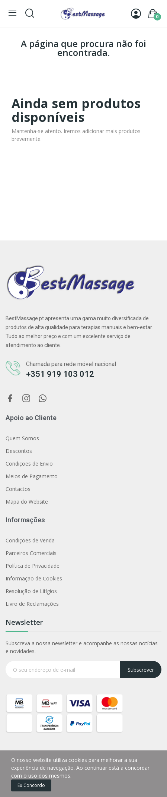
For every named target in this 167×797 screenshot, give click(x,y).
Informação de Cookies (34, 578)
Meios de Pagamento (32, 476)
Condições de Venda (30, 540)
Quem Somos (22, 438)
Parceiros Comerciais (31, 553)
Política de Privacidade (33, 565)
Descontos (19, 450)
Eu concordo (31, 785)
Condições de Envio (29, 463)
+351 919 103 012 (60, 374)
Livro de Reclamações (32, 603)
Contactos (18, 488)
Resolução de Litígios (31, 591)
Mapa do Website (27, 501)
